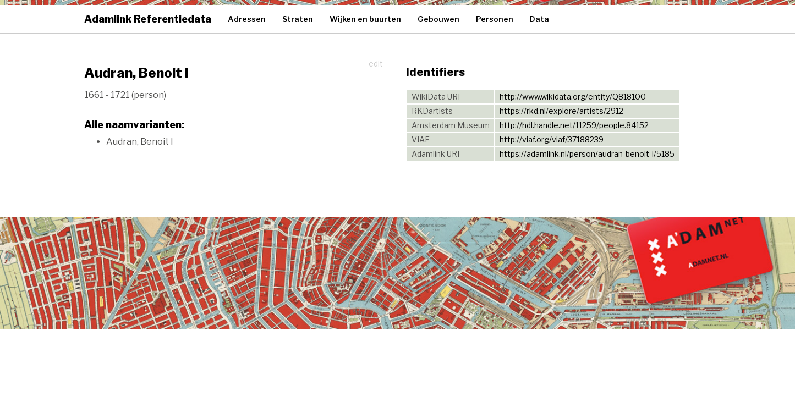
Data (539, 19)
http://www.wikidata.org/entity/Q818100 (573, 96)
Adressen (247, 19)
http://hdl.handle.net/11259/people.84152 (574, 125)
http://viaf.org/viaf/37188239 (552, 139)
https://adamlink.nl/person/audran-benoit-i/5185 (587, 153)
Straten (297, 19)
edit (376, 63)
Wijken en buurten (365, 19)
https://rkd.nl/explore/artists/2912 (561, 111)
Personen (494, 19)
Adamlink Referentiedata (147, 19)
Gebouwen (438, 19)
